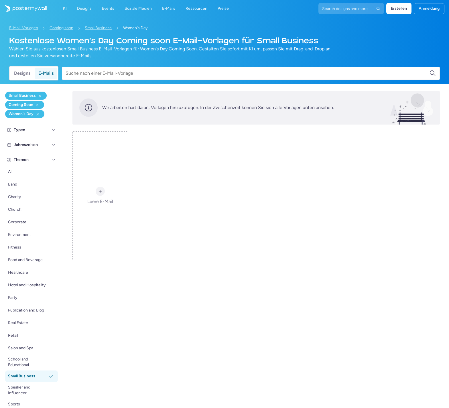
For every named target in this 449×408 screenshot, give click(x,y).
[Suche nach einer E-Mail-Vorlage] (247, 73)
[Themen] (54, 159)
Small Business (98, 27)
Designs (22, 73)
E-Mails (46, 73)
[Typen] (54, 130)
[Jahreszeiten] (54, 145)
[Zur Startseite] (23, 8)
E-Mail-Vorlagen (23, 27)
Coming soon (61, 27)
